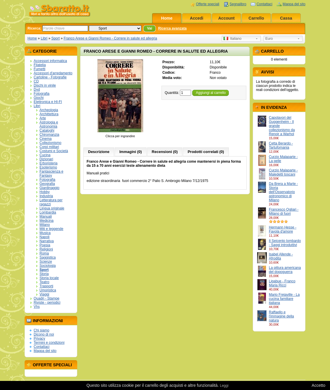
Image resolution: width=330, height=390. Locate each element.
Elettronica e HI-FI (48, 102)
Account (226, 18)
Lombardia (47, 212)
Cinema (45, 139)
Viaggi (44, 294)
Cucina (44, 155)
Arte (42, 118)
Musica (45, 233)
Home (167, 18)
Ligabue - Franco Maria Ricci (282, 283)
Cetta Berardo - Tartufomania (281, 145)
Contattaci (264, 4)
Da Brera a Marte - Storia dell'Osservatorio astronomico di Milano (283, 192)
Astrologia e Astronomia (48, 124)
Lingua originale (51, 208)
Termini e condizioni (49, 343)
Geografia (47, 184)
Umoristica (47, 290)
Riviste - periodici (47, 302)
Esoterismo (48, 167)
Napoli (44, 237)
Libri (44, 38)
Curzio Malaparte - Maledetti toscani (283, 172)
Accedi (196, 18)
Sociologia (47, 266)
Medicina (46, 221)
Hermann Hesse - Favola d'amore (282, 229)
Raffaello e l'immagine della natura (281, 316)
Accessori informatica (50, 61)
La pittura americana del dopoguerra (285, 270)
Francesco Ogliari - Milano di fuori (283, 211)
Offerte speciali (207, 4)
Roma (44, 253)
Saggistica (47, 257)
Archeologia (48, 110)
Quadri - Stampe (46, 298)
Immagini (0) (130, 152)
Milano (44, 225)
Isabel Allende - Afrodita (281, 256)
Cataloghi (46, 130)
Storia (44, 274)
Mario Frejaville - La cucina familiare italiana (284, 299)
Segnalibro (238, 4)
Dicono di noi (44, 334)
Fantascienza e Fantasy (51, 173)
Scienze (45, 262)
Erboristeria (48, 163)
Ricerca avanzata (172, 28)
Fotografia (41, 94)
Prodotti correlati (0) (206, 152)
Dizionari (46, 159)
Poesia (44, 245)
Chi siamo (41, 330)
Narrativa (46, 241)
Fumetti (39, 69)
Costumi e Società (53, 151)
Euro (269, 39)
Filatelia (40, 65)
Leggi (224, 386)
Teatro (44, 282)
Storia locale (49, 278)
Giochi (39, 98)
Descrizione (98, 152)
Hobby (44, 192)
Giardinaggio (49, 188)
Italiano (232, 39)
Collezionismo (50, 143)
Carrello (256, 18)
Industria (46, 196)
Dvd (37, 89)
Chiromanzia (49, 135)
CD (36, 81)
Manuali (45, 216)
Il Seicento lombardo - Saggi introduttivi (285, 243)
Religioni (46, 249)
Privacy (39, 338)
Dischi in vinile (45, 85)
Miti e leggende (51, 229)
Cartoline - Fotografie (50, 77)
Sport (55, 38)
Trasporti (46, 286)
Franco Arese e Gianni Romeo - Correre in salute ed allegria (110, 38)
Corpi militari (49, 147)
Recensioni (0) (165, 152)
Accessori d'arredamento (53, 73)
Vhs (37, 307)
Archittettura (49, 114)
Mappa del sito (294, 4)
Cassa (286, 18)
